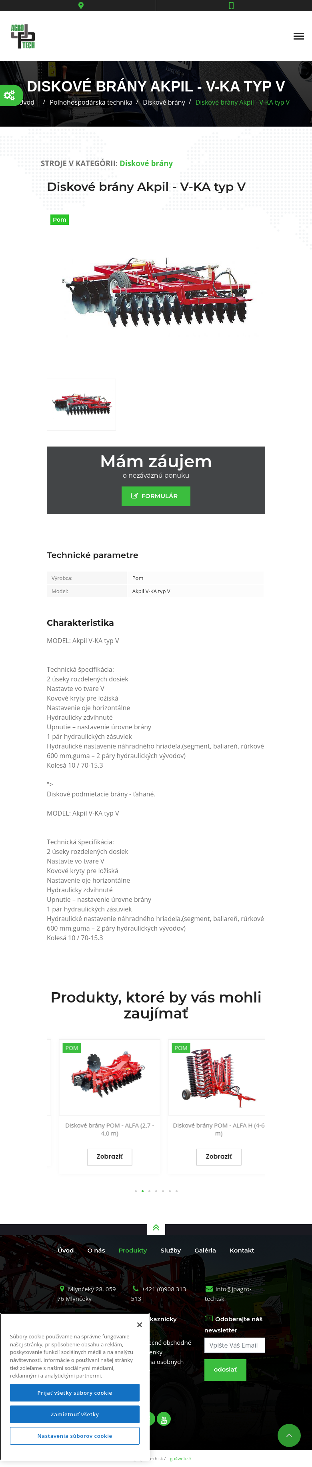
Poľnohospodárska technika (91, 102)
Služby (170, 1250)
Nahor (289, 1435)
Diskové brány (164, 102)
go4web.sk (181, 1458)
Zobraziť (101, 1148)
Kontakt (242, 1250)
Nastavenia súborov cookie (75, 1435)
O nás (96, 1250)
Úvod (26, 102)
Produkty (132, 1250)
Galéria (205, 1250)
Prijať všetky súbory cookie (75, 1392)
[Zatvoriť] (139, 1325)
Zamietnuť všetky (75, 1414)
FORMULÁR (156, 496)
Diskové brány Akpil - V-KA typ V (243, 102)
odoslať (225, 1369)
